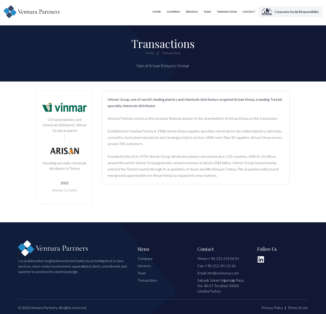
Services (192, 11)
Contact (248, 11)
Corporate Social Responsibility (290, 11)
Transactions (227, 11)
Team (207, 11)
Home (157, 11)
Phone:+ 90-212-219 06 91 (218, 258)
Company (173, 11)
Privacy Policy (272, 307)
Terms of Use (298, 307)
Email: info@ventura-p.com (218, 273)
